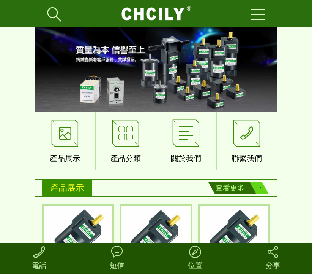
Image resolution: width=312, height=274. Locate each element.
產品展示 (65, 139)
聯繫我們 (247, 139)
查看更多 (230, 188)
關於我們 (186, 139)
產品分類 (125, 139)
